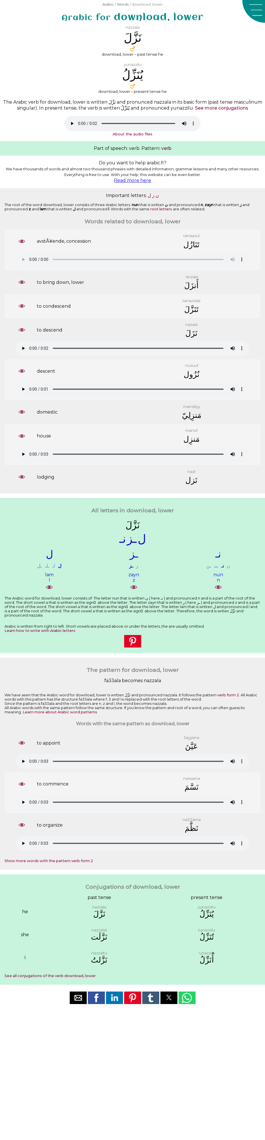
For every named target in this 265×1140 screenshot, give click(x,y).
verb (166, 148)
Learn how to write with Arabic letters (40, 630)
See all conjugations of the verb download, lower (50, 976)
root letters (161, 209)
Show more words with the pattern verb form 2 (49, 861)
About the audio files (132, 134)
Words (123, 4)
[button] (253, 11)
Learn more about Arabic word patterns (60, 712)
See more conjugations (221, 108)
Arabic (108, 4)
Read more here (132, 180)
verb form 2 (228, 695)
